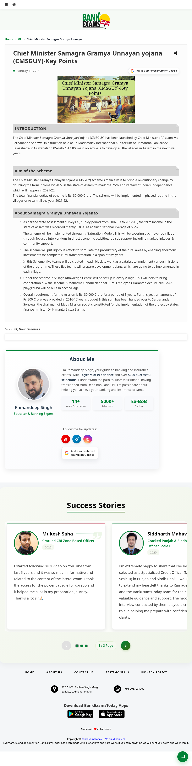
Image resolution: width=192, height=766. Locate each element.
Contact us (84, 686)
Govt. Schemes (29, 329)
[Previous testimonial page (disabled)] (66, 660)
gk (16, 329)
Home (9, 39)
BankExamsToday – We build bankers (103, 753)
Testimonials (117, 686)
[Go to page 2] (81, 660)
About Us (54, 686)
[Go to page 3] (86, 660)
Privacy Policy (154, 686)
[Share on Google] (153, 71)
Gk (20, 39)
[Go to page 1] (77, 660)
